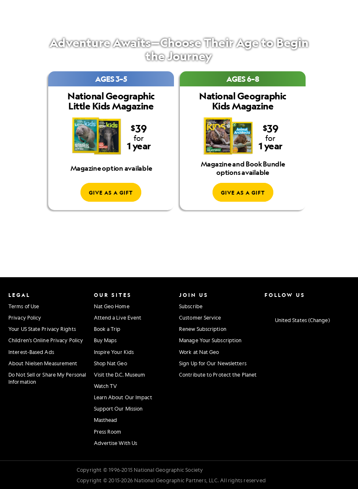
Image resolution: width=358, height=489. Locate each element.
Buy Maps (105, 340)
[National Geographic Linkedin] (318, 305)
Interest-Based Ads (31, 352)
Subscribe (190, 306)
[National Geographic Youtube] (305, 305)
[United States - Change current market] (297, 320)
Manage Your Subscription (210, 340)
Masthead (105, 419)
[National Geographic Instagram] (266, 305)
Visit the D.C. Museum (119, 374)
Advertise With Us (115, 443)
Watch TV (105, 385)
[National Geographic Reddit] (344, 305)
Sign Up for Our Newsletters (212, 363)
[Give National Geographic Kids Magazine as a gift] (243, 192)
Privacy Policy (24, 317)
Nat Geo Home (112, 306)
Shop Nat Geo (110, 363)
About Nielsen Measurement (43, 363)
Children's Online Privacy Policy (45, 340)
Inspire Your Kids (114, 352)
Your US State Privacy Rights (42, 328)
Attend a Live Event (118, 317)
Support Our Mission (118, 408)
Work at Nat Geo (199, 352)
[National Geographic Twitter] (292, 305)
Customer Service (200, 317)
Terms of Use (23, 306)
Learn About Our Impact (123, 397)
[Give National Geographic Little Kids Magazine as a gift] (110, 192)
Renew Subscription (202, 328)
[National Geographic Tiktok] (331, 305)
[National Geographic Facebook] (279, 305)
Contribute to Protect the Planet (218, 374)
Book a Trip (107, 328)
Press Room (108, 431)
